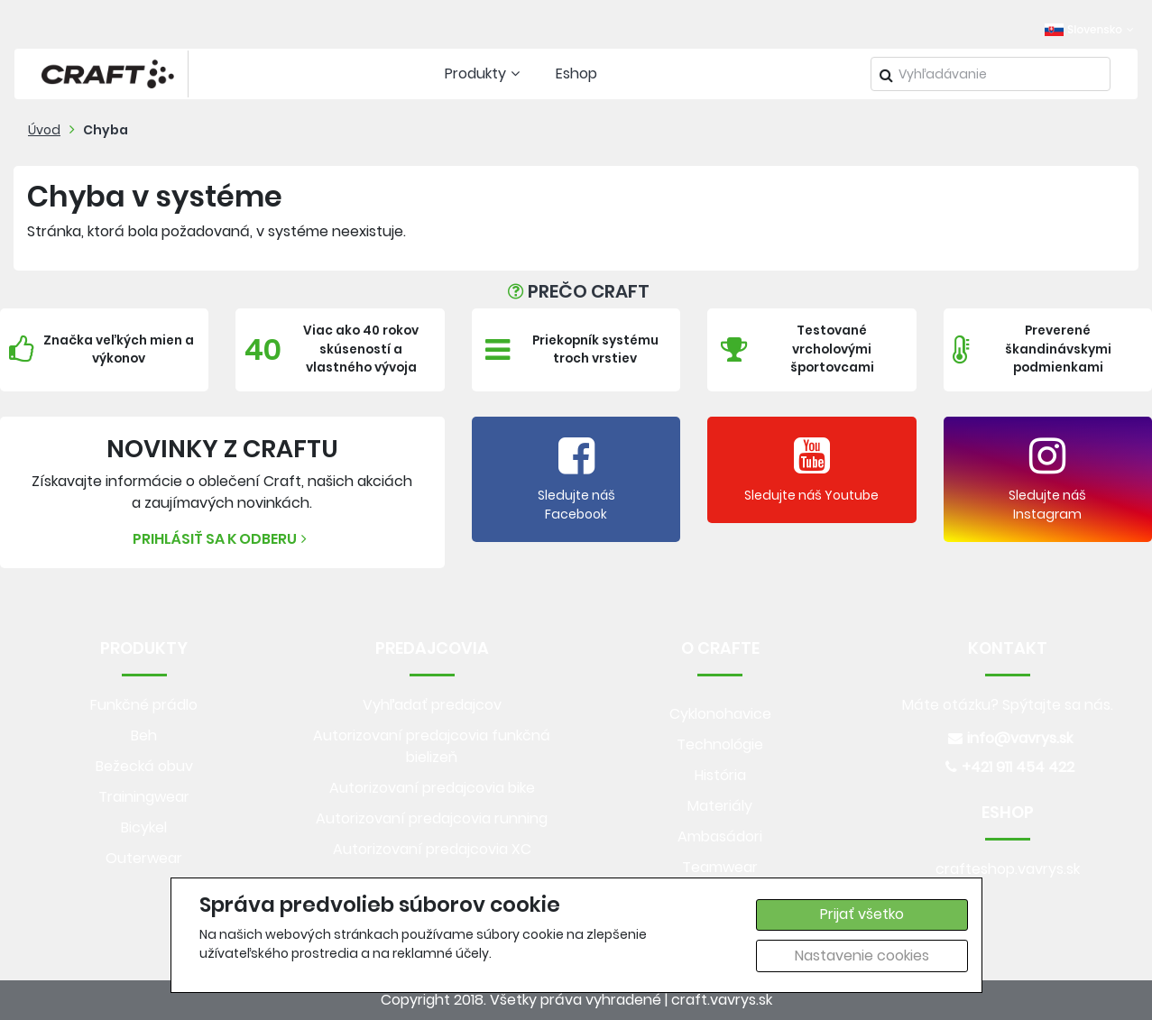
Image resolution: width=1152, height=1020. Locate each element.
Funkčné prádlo (144, 704)
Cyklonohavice (720, 713)
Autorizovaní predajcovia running (432, 818)
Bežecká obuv (144, 766)
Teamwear (720, 867)
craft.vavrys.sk (721, 999)
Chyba (105, 130)
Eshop (576, 73)
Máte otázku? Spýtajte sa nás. (1007, 704)
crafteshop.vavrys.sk (1007, 869)
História (720, 775)
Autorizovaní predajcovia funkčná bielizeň (431, 746)
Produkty (484, 73)
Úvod (44, 130)
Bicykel (144, 827)
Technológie (720, 744)
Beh (144, 735)
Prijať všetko (862, 914)
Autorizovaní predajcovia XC (432, 849)
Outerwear (144, 858)
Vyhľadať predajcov (432, 704)
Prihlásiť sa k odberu (222, 538)
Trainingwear (143, 796)
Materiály (719, 805)
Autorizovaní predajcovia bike (432, 787)
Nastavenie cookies (862, 955)
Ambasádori (719, 836)
